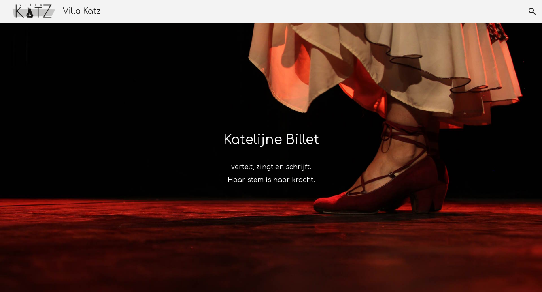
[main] (271, 138)
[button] (532, 11)
